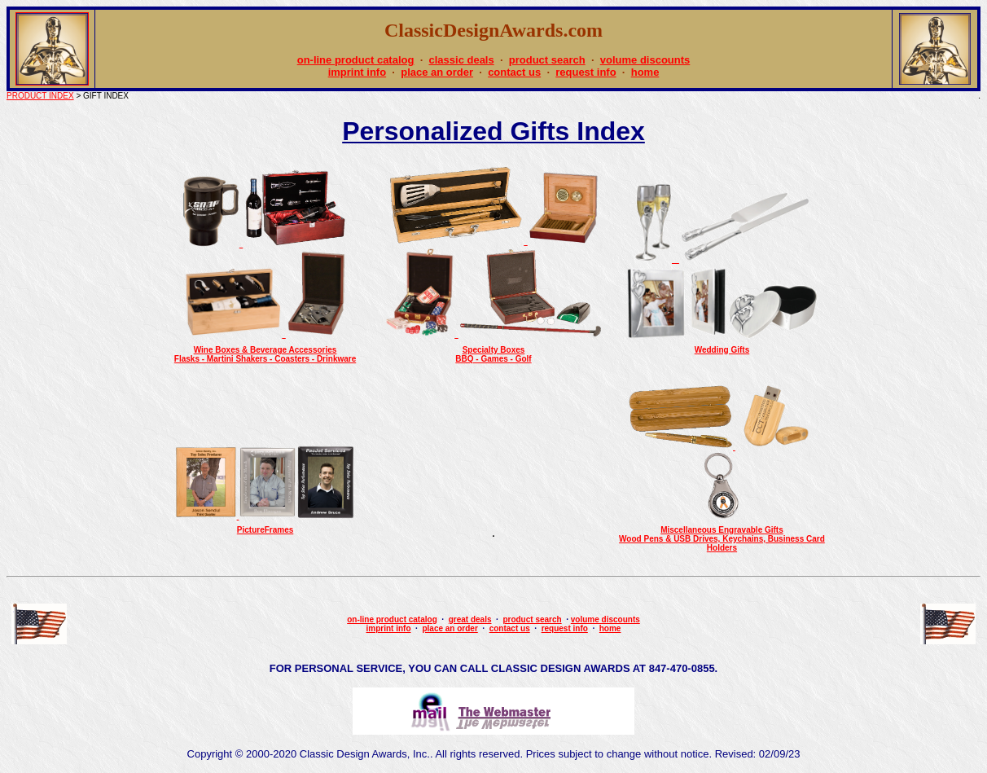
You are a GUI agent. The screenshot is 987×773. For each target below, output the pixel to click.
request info (585, 72)
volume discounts (645, 60)
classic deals (460, 60)
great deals (470, 619)
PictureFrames (265, 529)
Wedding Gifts (722, 349)
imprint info (357, 72)
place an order (437, 72)
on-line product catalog (356, 60)
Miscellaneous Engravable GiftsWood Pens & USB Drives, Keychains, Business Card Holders (722, 538)
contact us (514, 72)
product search (547, 60)
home (645, 72)
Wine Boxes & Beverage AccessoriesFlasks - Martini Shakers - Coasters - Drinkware (265, 354)
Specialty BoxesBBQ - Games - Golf (493, 354)
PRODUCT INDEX (40, 95)
